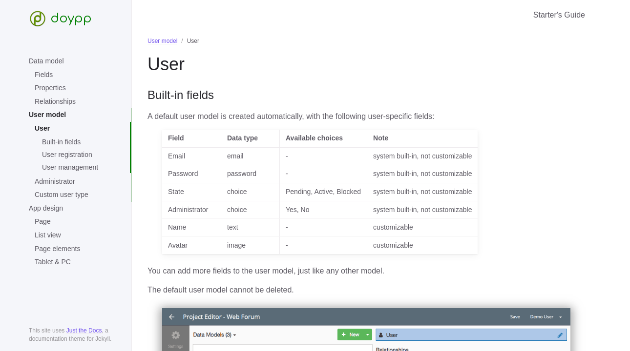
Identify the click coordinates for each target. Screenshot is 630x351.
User (42, 128)
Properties (50, 88)
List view (48, 235)
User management (70, 167)
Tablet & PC (53, 262)
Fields (44, 74)
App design (46, 208)
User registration (67, 154)
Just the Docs (84, 330)
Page (43, 221)
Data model (46, 61)
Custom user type (61, 194)
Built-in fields (61, 142)
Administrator (55, 181)
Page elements (57, 249)
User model (47, 114)
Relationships (55, 101)
